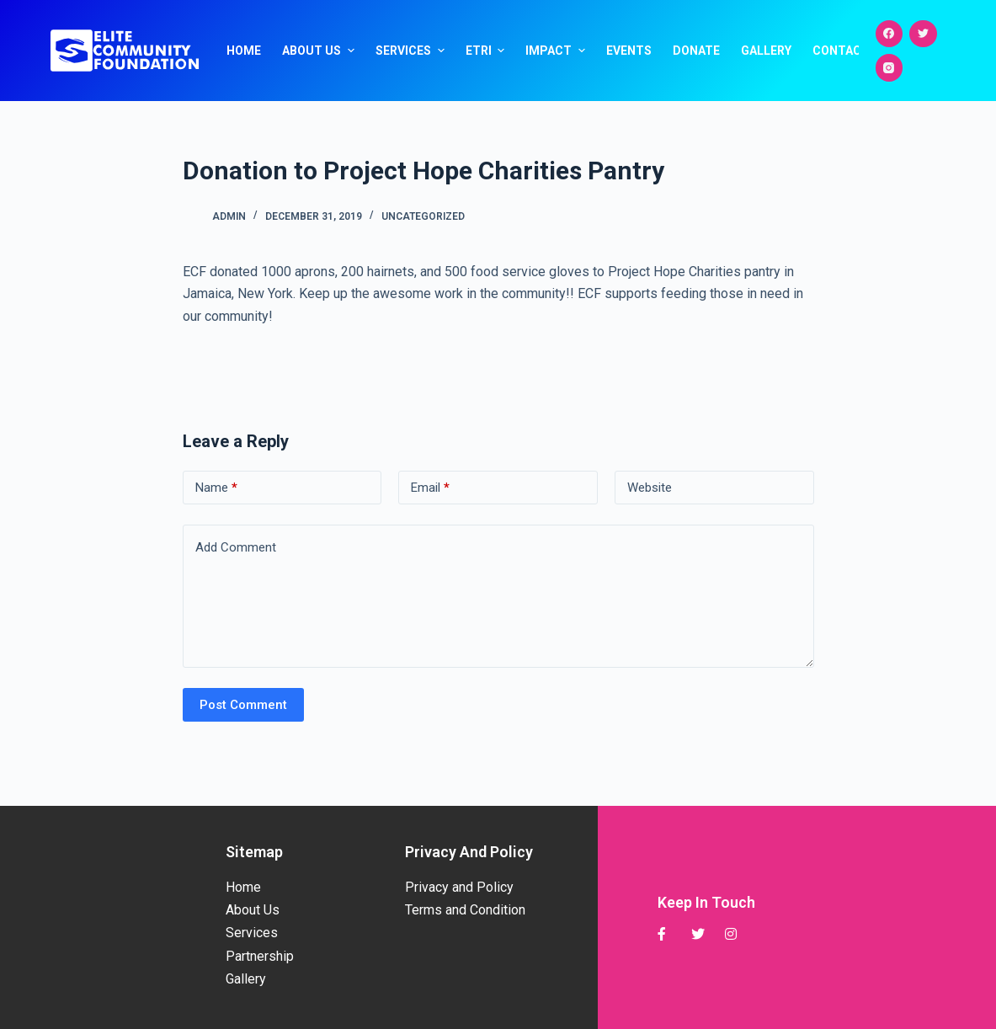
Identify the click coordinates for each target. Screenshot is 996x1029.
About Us (320, 50)
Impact (557, 50)
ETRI (487, 50)
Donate (696, 50)
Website (649, 487)
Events (629, 50)
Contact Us (850, 50)
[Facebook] (889, 34)
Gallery (766, 50)
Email (430, 488)
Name (216, 488)
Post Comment (243, 704)
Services (412, 50)
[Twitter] (923, 34)
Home (243, 50)
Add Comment (235, 547)
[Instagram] (889, 68)
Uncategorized (423, 216)
